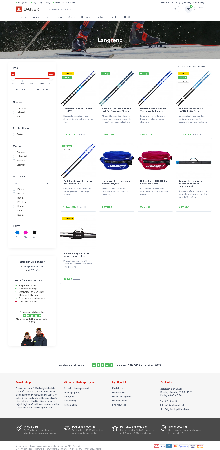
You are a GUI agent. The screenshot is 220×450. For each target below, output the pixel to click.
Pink (26, 237)
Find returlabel (119, 402)
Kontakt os (117, 385)
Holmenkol (22, 156)
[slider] (13, 78)
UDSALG (127, 17)
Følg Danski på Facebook (174, 406)
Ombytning (69, 393)
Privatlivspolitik (120, 398)
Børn (47, 17)
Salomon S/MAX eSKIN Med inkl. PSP (77, 110)
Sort (34, 237)
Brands (113, 17)
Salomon (21, 165)
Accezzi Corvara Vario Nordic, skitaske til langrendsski (191, 182)
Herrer (22, 17)
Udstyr (72, 17)
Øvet (19, 116)
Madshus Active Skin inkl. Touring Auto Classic (153, 110)
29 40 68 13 (168, 398)
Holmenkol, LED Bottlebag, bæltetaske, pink (154, 181)
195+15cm (22, 202)
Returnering (198, 2)
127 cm (20, 189)
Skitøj (59, 17)
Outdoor (86, 17)
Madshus (21, 160)
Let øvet (21, 112)
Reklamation (70, 402)
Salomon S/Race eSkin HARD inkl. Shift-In (191, 110)
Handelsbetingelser (121, 393)
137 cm (20, 193)
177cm (20, 210)
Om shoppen (118, 389)
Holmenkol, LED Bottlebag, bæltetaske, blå (116, 181)
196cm (20, 206)
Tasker (100, 17)
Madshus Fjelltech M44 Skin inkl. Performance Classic (117, 110)
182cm (20, 215)
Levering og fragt (72, 389)
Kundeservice (167, 2)
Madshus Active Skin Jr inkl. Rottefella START (78, 181)
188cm (20, 198)
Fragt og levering (183, 2)
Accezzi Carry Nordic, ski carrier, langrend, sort (76, 252)
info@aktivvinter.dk (172, 402)
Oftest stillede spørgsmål (76, 385)
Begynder (21, 108)
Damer (35, 17)
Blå (17, 237)
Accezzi (21, 152)
